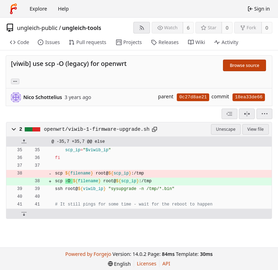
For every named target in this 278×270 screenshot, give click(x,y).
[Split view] (247, 114)
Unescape (225, 129)
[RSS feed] (141, 27)
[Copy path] (154, 129)
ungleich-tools (81, 27)
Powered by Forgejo (88, 254)
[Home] (13, 8)
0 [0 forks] (266, 27)
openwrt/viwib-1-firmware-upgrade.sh (97, 129)
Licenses (147, 263)
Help (63, 8)
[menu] (264, 114)
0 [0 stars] (227, 27)
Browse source (244, 65)
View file (255, 129)
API (166, 263)
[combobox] (229, 114)
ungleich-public (37, 27)
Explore (38, 8)
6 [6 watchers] (188, 27)
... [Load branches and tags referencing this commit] (15, 81)
